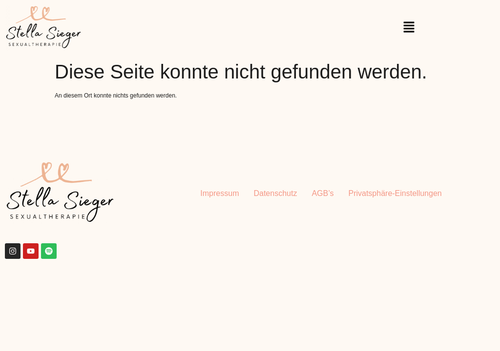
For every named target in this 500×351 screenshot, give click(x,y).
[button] (409, 28)
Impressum (219, 193)
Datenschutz (275, 193)
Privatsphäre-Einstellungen (394, 193)
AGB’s (322, 193)
